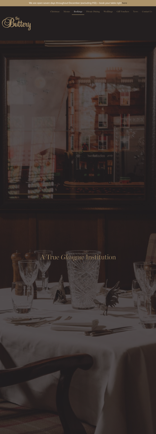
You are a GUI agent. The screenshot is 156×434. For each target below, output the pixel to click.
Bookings (78, 11)
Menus (66, 11)
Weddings (108, 11)
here (124, 3)
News (135, 11)
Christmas (54, 11)
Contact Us (147, 11)
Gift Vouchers (123, 11)
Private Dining (93, 11)
